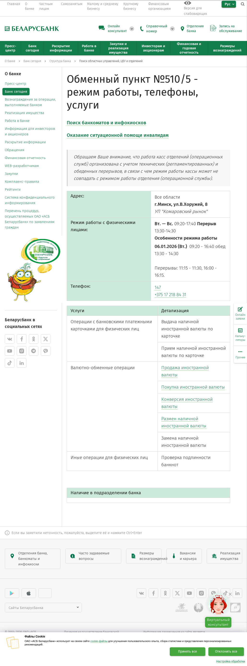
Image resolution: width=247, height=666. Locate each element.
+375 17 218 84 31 (170, 294)
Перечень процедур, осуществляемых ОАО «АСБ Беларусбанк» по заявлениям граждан (29, 219)
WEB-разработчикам (22, 166)
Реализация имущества (24, 113)
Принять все (187, 652)
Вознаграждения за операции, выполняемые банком (30, 102)
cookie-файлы (98, 641)
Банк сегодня (16, 91)
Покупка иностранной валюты (193, 387)
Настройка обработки (230, 661)
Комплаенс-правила (22, 181)
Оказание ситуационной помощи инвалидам (118, 135)
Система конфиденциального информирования (30, 200)
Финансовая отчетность (25, 158)
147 (158, 287)
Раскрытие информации (25, 142)
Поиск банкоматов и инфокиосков (106, 123)
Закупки (11, 174)
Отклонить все (226, 652)
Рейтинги (13, 189)
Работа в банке (17, 121)
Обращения (14, 150)
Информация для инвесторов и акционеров (30, 131)
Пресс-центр (15, 83)
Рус (227, 4)
